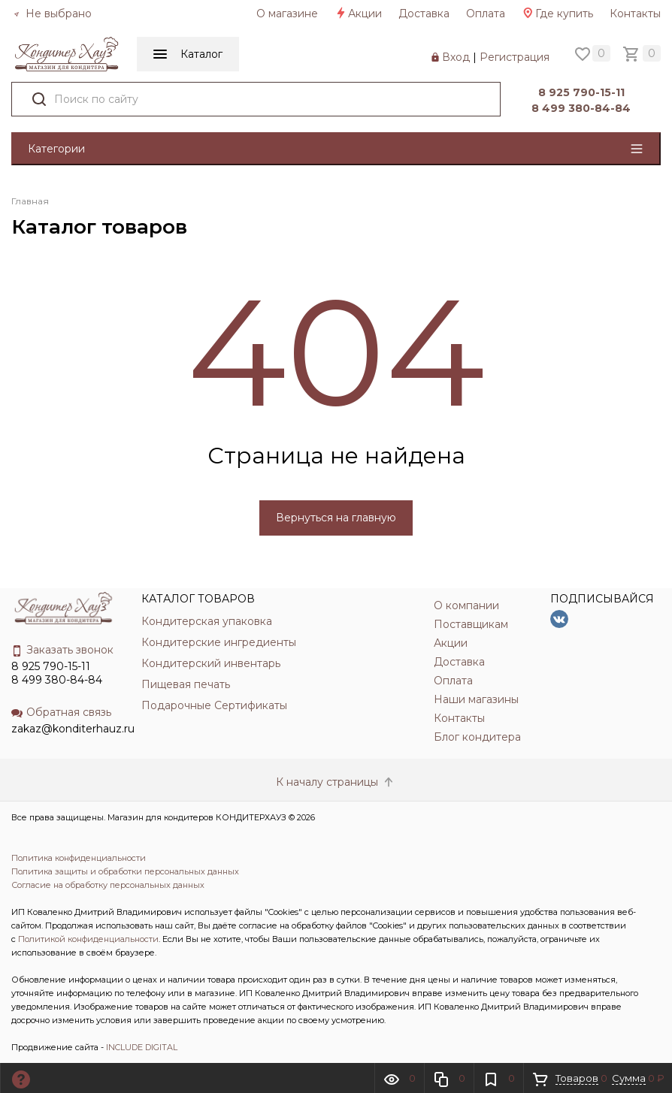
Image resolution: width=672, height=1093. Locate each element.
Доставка (424, 13)
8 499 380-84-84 (579, 108)
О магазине (287, 13)
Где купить (557, 13)
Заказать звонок (62, 650)
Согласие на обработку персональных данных (107, 885)
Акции (358, 13)
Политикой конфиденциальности (88, 939)
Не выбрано (53, 13)
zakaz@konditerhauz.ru (73, 728)
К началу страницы (336, 782)
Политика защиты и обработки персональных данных (125, 871)
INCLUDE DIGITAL (141, 1047)
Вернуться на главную (336, 517)
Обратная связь (61, 712)
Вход (456, 57)
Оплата (485, 13)
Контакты (635, 13)
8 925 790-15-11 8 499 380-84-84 (56, 673)
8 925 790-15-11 (579, 92)
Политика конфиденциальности (78, 858)
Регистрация (514, 57)
